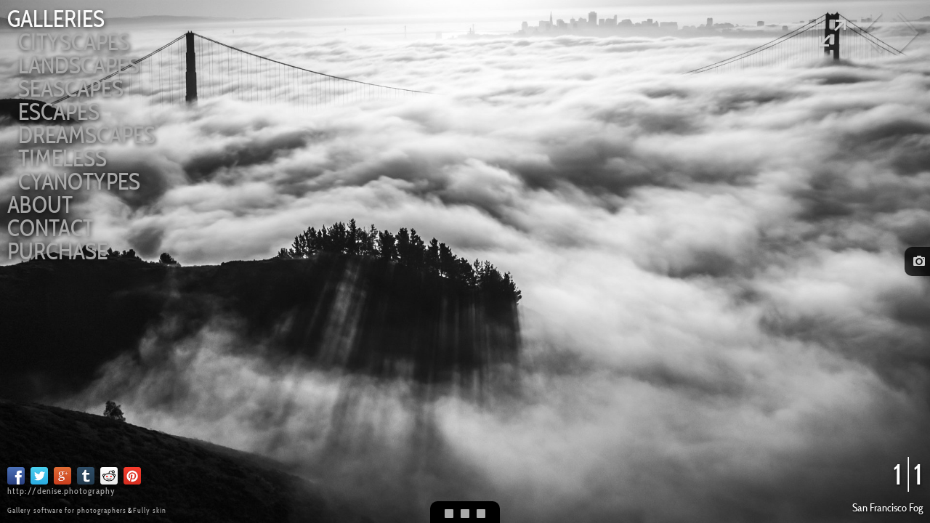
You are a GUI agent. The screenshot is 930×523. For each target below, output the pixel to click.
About (40, 204)
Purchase (57, 251)
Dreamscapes (86, 135)
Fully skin (149, 510)
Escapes (59, 111)
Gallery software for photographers (66, 510)
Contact (50, 228)
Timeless (62, 158)
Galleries (56, 18)
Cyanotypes (79, 181)
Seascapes (71, 88)
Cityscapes (74, 42)
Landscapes (79, 65)
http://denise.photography (61, 490)
